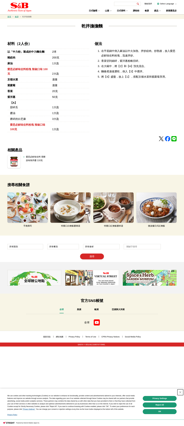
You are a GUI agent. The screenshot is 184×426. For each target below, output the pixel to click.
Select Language (167, 4)
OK (159, 421)
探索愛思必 (171, 11)
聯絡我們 (148, 4)
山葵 (107, 11)
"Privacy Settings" (29, 419)
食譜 (147, 11)
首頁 (9, 17)
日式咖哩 (93, 11)
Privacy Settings (160, 408)
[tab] (61, 389)
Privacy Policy (12, 424)
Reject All (160, 414)
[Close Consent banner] (180, 402)
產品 (156, 11)
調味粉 (136, 11)
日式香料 (121, 11)
